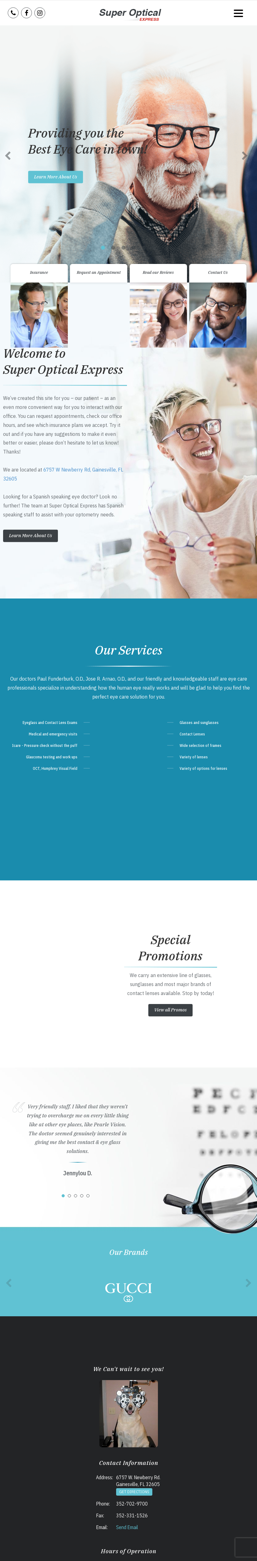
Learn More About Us (30, 284)
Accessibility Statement (113, 1549)
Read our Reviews (158, 21)
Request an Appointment (99, 21)
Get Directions (134, 1240)
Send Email (127, 1276)
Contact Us (218, 21)
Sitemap (139, 1549)
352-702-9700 (132, 1253)
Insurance (39, 21)
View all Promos (170, 759)
